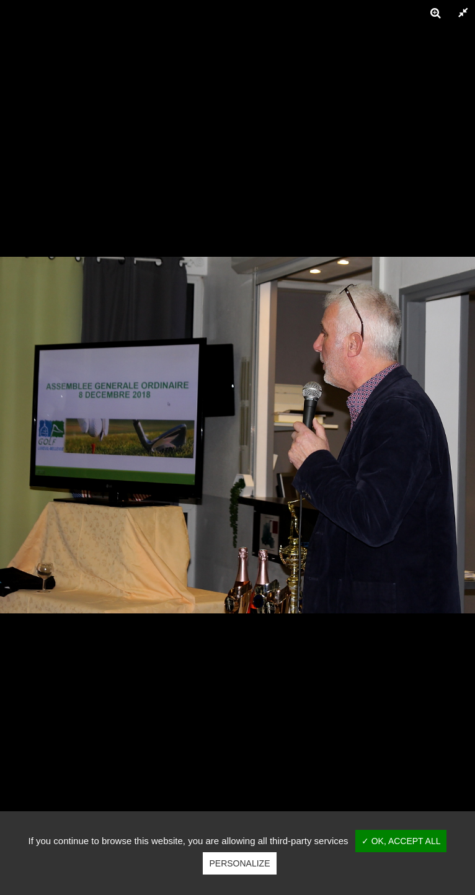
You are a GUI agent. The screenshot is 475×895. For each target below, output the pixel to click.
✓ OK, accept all (401, 841)
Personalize (239, 863)
